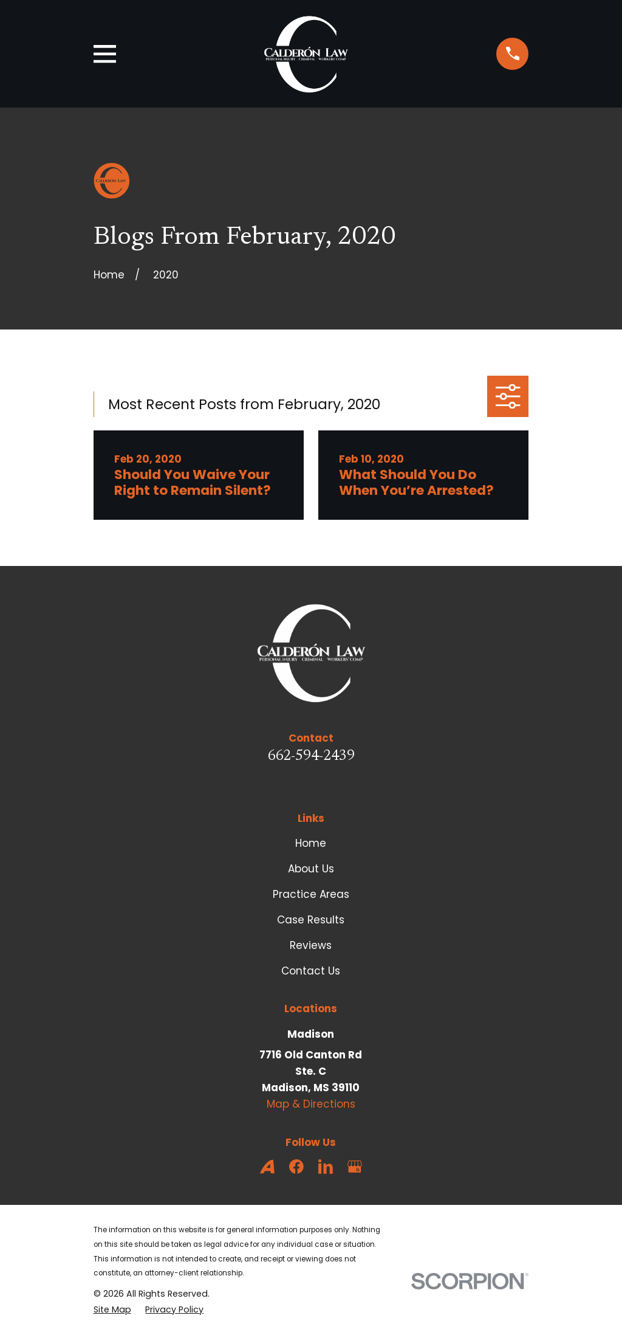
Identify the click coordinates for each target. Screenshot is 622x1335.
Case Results (310, 919)
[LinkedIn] (325, 1166)
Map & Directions (311, 1104)
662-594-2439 (311, 757)
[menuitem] (112, 1310)
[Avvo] (267, 1166)
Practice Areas (311, 894)
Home (310, 843)
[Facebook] (296, 1166)
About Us (311, 868)
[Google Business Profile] (354, 1166)
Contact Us (310, 971)
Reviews (311, 945)
